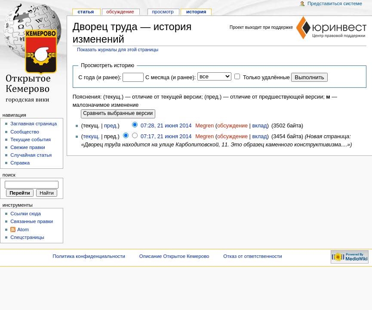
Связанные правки (31, 221)
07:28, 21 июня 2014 (166, 126)
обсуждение (232, 126)
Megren (204, 126)
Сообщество (24, 131)
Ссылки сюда (25, 213)
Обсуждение (120, 11)
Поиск (9, 174)
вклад (259, 126)
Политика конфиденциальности (88, 256)
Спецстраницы (27, 237)
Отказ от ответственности (252, 256)
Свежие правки (27, 147)
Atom (23, 229)
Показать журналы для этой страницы (117, 49)
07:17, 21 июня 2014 (166, 136)
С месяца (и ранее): (170, 77)
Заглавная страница (33, 123)
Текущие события (30, 139)
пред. (111, 126)
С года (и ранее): (99, 77)
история (196, 11)
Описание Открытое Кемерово (174, 256)
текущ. (91, 136)
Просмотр (162, 11)
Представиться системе (334, 3)
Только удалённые (266, 77)
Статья (85, 11)
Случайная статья (31, 155)
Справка (20, 162)
